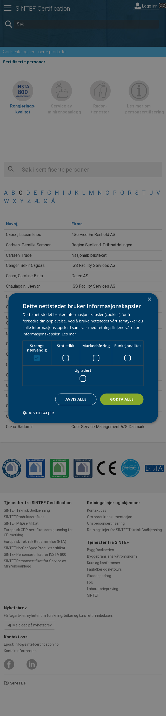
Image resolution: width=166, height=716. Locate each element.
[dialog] (83, 358)
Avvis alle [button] (76, 399)
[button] (38, 412)
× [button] (149, 299)
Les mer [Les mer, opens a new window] (69, 333)
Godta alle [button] (122, 399)
